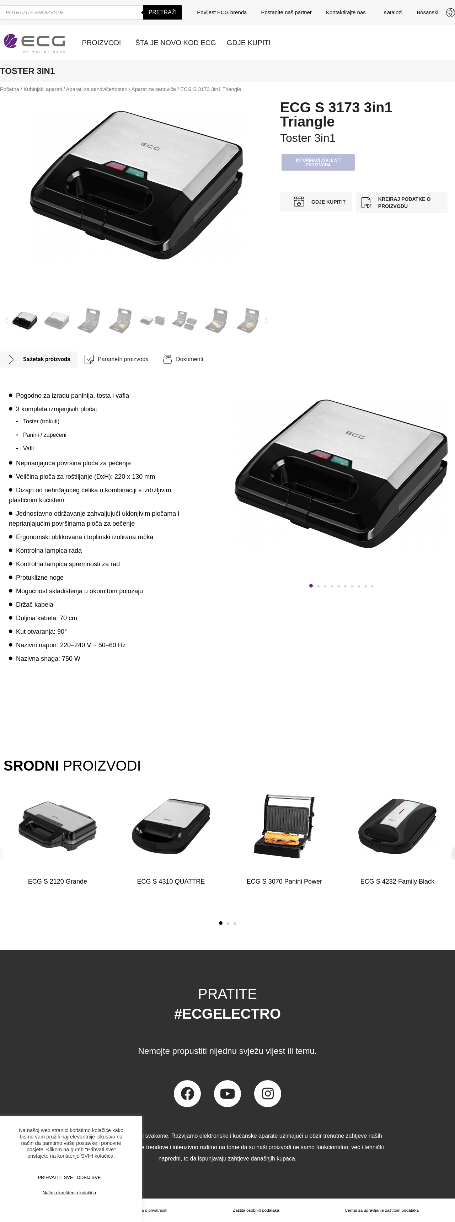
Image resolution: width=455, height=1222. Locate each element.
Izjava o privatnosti (149, 1210)
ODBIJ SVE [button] (89, 1177)
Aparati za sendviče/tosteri (97, 89)
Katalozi (393, 12)
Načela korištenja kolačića (69, 1192)
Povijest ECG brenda (222, 12)
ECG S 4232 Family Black (397, 881)
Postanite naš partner (286, 12)
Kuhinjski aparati (42, 89)
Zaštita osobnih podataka (255, 1210)
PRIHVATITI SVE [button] (55, 1177)
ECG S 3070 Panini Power (284, 881)
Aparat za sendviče (154, 89)
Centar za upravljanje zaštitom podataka (381, 1210)
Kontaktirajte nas (347, 12)
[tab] (38, 360)
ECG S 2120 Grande (57, 881)
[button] (6, 320)
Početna (9, 89)
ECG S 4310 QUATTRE (171, 881)
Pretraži (163, 12)
